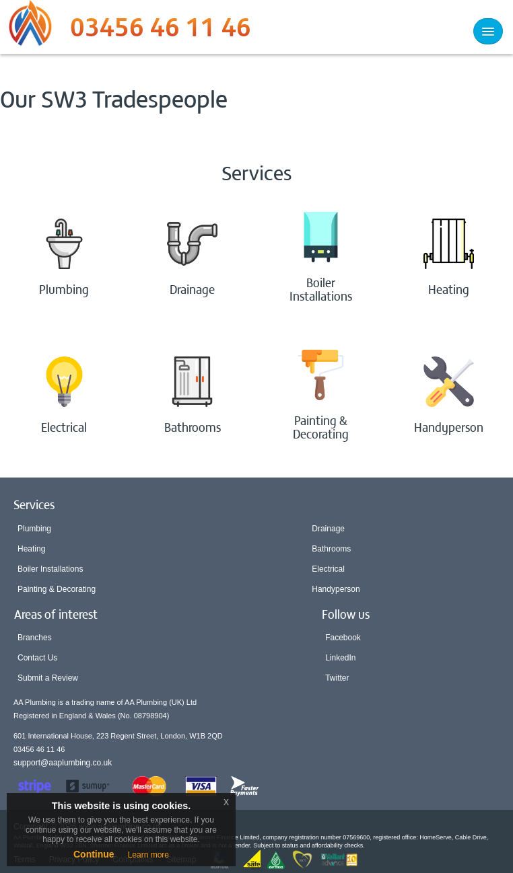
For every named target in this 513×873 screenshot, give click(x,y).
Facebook (343, 637)
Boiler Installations (50, 569)
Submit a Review (48, 678)
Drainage (328, 528)
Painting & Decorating (57, 589)
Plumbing (34, 528)
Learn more (148, 855)
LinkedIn (340, 657)
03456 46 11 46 (160, 30)
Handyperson (336, 589)
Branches (35, 637)
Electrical (328, 569)
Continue (93, 854)
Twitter (337, 678)
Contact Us (37, 657)
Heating (31, 549)
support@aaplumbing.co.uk (62, 762)
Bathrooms (331, 549)
